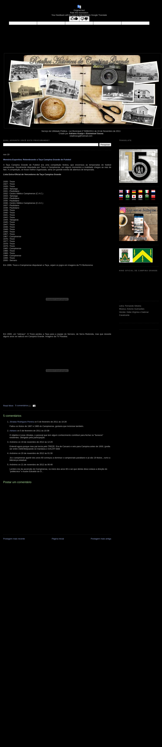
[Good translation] (74, 18)
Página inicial (58, 539)
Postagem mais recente (14, 539)
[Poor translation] (84, 18)
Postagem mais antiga (101, 539)
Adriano (13, 430)
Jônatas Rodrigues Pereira (22, 422)
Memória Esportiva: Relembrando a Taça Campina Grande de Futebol (37, 159)
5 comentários (22, 405)
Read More (8, 405)
